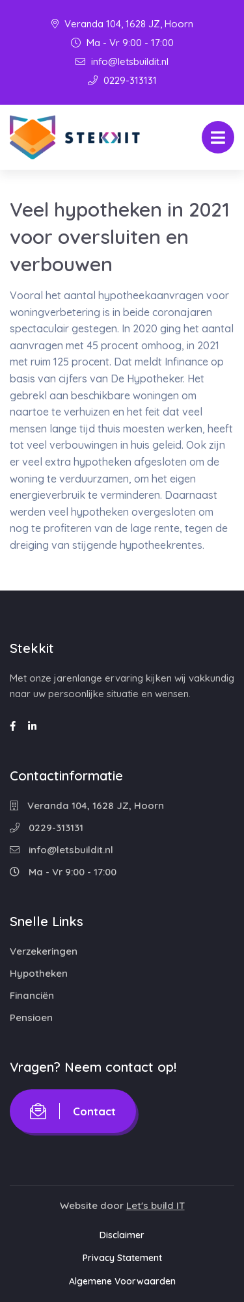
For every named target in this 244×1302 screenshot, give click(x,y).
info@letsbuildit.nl (122, 61)
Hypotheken (39, 973)
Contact (73, 1111)
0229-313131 (122, 80)
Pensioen (31, 1017)
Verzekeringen (43, 951)
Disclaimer (122, 1235)
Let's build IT (155, 1205)
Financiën (32, 995)
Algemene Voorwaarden (122, 1281)
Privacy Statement (122, 1258)
